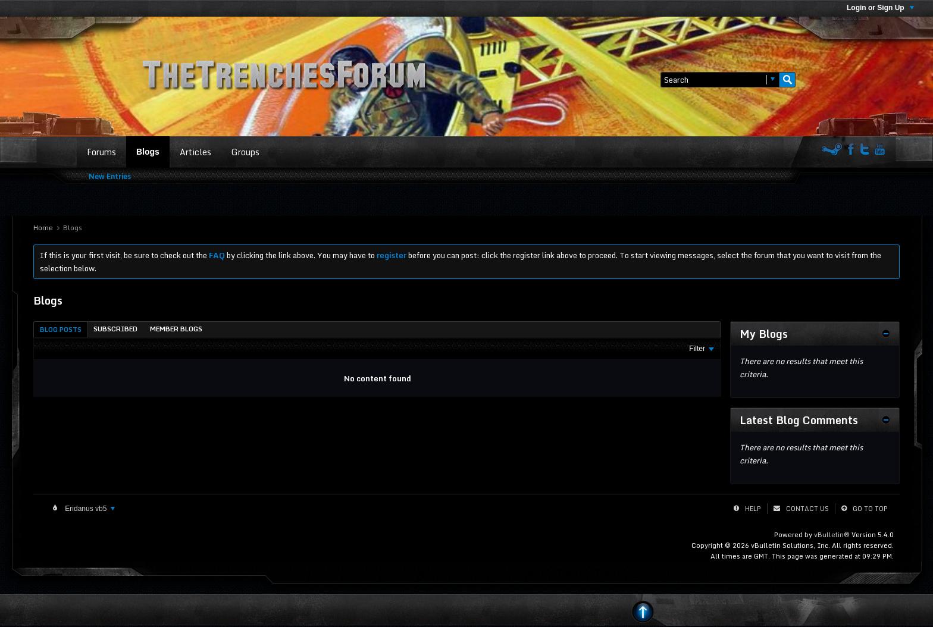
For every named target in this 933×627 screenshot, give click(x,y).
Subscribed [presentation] (115, 329)
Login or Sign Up (880, 8)
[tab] (60, 329)
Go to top (870, 508)
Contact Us (807, 508)
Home (43, 227)
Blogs (147, 151)
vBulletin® (832, 534)
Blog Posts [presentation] (61, 329)
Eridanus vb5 (89, 508)
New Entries (110, 176)
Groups (245, 152)
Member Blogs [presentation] (176, 329)
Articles (195, 152)
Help (753, 508)
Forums (101, 152)
